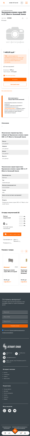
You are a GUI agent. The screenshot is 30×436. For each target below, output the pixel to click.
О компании (6, 374)
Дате (15, 239)
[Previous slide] (22, 251)
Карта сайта (7, 378)
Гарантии (6, 397)
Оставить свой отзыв (12, 234)
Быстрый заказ (15, 84)
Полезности (6, 243)
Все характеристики (7, 90)
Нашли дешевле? (9, 66)
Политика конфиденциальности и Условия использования (19, 427)
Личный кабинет (7, 389)
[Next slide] (26, 251)
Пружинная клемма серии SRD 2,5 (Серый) (10, 270)
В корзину (15, 79)
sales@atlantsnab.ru (9, 108)
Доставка (6, 391)
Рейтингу (16, 241)
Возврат (6, 399)
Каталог (6, 372)
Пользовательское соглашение (6, 427)
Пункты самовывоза (8, 393)
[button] (15, 326)
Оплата (5, 395)
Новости (6, 376)
